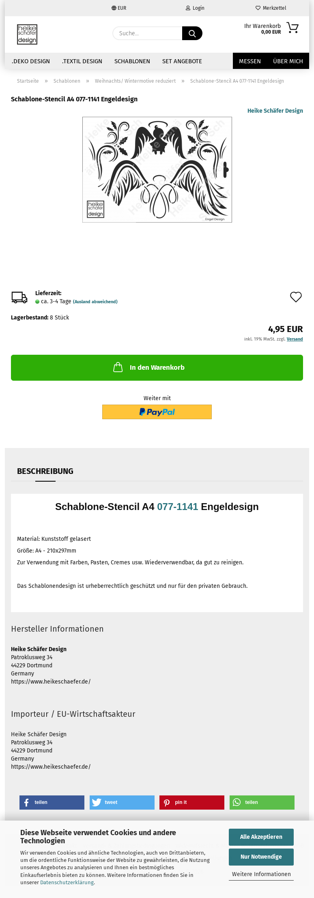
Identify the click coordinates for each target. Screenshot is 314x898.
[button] (51, 802)
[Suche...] (192, 33)
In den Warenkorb (148, 366)
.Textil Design (82, 61)
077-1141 (177, 506)
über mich (288, 61)
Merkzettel (271, 8)
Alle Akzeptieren (261, 837)
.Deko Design (31, 61)
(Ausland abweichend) (95, 301)
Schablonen (132, 61)
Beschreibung (45, 471)
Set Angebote (182, 61)
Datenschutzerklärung (67, 882)
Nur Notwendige (261, 856)
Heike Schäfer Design (275, 110)
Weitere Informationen (261, 874)
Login (195, 8)
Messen (250, 61)
